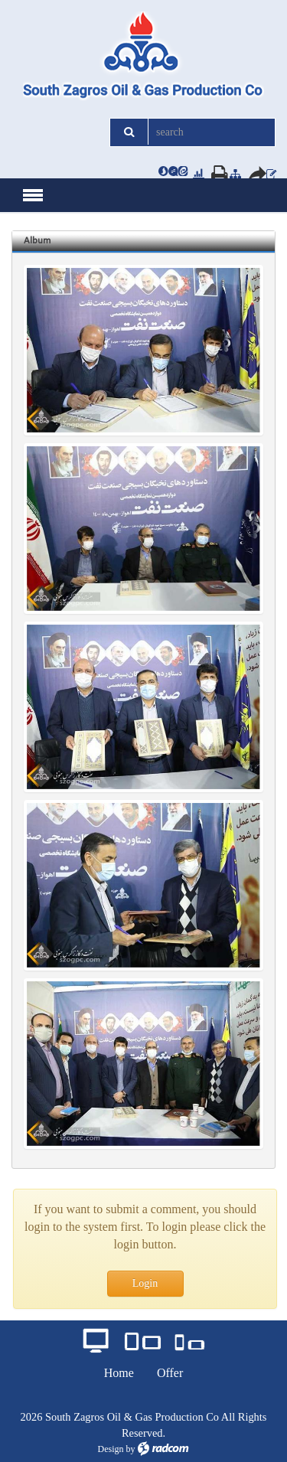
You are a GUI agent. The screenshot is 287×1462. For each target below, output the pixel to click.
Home (119, 1372)
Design (111, 1449)
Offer (170, 1372)
